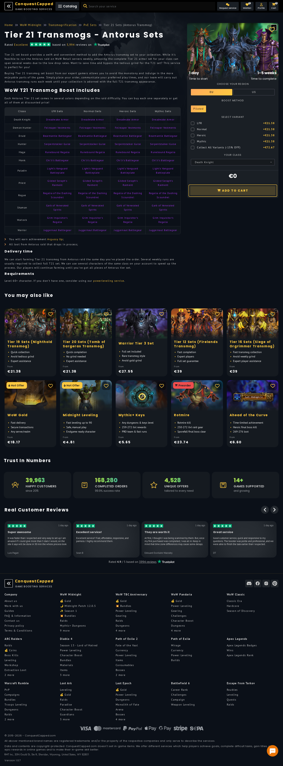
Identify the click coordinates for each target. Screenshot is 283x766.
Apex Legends (237, 639)
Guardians (67, 714)
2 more (9, 675)
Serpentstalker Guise (57, 144)
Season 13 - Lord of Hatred (79, 645)
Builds (175, 660)
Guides (9, 611)
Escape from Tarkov (241, 683)
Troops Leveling (16, 704)
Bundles (65, 660)
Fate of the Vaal (127, 645)
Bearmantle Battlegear (57, 136)
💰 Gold (65, 601)
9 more (65, 630)
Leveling (10, 660)
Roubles (232, 689)
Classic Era (234, 601)
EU (211, 92)
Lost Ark (66, 683)
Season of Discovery (241, 611)
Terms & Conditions (18, 630)
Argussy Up (55, 239)
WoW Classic (236, 594)
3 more (65, 675)
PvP (7, 689)
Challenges (179, 615)
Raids (64, 620)
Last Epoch (124, 683)
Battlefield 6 (180, 683)
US (254, 92)
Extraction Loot (15, 670)
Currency (122, 650)
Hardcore (233, 606)
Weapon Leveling (183, 704)
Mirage (176, 645)
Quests (231, 699)
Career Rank (179, 689)
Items (64, 670)
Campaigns (12, 694)
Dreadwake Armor (57, 119)
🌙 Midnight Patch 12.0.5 (78, 606)
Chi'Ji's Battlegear (57, 160)
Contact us (12, 620)
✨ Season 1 (68, 611)
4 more (120, 630)
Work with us (14, 606)
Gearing (121, 615)
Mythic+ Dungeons (73, 625)
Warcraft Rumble (17, 683)
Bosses (120, 670)
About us (11, 601)
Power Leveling (126, 611)
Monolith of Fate (127, 704)
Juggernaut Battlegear (57, 230)
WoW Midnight (70, 594)
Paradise (66, 704)
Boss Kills (11, 655)
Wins (230, 650)
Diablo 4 (66, 639)
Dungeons (123, 625)
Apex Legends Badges (242, 645)
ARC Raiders (13, 639)
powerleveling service (108, 280)
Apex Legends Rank (240, 655)
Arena (120, 709)
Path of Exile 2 (127, 639)
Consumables (125, 665)
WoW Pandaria (181, 594)
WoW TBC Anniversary (131, 594)
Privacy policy (14, 625)
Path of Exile (181, 639)
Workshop (11, 665)
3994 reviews (148, 562)
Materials (66, 665)
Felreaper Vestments (57, 127)
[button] (261, 6)
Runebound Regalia (57, 152)
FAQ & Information (18, 615)
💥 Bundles (68, 615)
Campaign (178, 699)
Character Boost (182, 620)
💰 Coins (11, 650)
